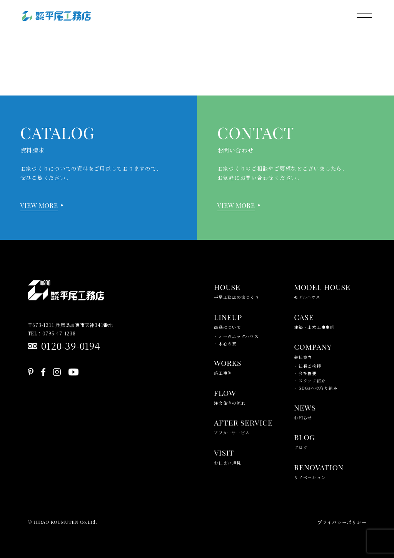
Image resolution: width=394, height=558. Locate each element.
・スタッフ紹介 (310, 381)
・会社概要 (305, 373)
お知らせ (305, 411)
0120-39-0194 (70, 345)
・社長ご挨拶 (307, 366)
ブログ (304, 440)
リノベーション (319, 470)
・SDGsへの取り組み (315, 388)
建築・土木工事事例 (314, 320)
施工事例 (227, 366)
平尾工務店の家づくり (236, 290)
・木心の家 (225, 344)
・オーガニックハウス (236, 336)
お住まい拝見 (227, 456)
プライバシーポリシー (342, 522)
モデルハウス (322, 290)
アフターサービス (243, 426)
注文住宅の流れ (229, 396)
